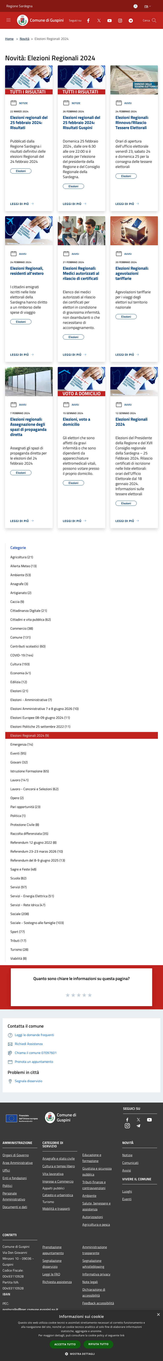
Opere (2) (17, 797)
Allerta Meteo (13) (23, 565)
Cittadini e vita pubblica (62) (30, 619)
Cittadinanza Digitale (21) (28, 610)
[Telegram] (129, 20)
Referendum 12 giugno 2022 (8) (33, 842)
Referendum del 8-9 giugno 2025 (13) (37, 860)
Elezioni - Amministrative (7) (31, 699)
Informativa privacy (96, 1274)
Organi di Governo (16, 1155)
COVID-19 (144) (21, 655)
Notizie (19, 103)
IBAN (6, 1294)
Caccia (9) (17, 601)
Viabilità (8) (18, 958)
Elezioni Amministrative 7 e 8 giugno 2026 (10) (44, 708)
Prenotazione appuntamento (53, 1249)
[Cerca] (154, 20)
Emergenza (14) (21, 744)
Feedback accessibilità (98, 1303)
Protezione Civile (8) (24, 824)
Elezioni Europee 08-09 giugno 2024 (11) (40, 717)
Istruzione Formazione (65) (29, 771)
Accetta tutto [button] (65, 1344)
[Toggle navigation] (8, 20)
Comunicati (130, 1162)
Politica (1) (17, 815)
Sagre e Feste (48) (23, 869)
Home (9, 38)
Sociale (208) (19, 913)
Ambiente (89, 1195)
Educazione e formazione (91, 1157)
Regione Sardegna (19, 5)
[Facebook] (86, 20)
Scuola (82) (18, 878)
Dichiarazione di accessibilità (93, 1292)
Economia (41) (20, 673)
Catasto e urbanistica (57, 1194)
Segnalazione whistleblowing (93, 1263)
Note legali (90, 1281)
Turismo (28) (19, 949)
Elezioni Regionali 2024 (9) (29, 735)
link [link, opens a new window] (122, 1335)
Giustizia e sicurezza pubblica (97, 1171)
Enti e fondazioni (15, 1177)
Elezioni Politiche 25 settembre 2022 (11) (40, 726)
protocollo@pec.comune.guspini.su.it (30, 1309)
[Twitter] (97, 20)
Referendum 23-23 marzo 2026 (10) (36, 851)
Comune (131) (20, 637)
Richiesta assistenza (57, 1281)
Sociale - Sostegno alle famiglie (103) (37, 922)
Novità (24, 38)
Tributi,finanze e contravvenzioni (94, 1184)
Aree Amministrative (18, 1162)
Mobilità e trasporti (56, 1208)
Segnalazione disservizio (52, 1263)
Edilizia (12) (18, 681)
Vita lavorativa (52, 1173)
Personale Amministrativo (14, 1196)
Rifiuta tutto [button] (99, 1344)
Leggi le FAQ (51, 1274)
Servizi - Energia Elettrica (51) (32, 895)
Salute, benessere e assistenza (96, 1206)
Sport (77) (17, 931)
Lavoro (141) (19, 780)
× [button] (158, 1314)
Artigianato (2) (20, 592)
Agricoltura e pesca (96, 1224)
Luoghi (127, 1191)
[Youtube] (108, 20)
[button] (81, 1354)
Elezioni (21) (19, 690)
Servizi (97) (18, 887)
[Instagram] (118, 20)
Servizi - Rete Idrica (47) (27, 904)
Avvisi (123, 103)
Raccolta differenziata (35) (29, 833)
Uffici (6, 1170)
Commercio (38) (21, 628)
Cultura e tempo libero (58, 1166)
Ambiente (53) (20, 574)
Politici (7, 1185)
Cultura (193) (20, 664)
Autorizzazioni (92, 1216)
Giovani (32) (19, 762)
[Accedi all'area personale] (135, 6)
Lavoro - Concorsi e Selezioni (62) (34, 788)
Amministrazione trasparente (94, 1249)
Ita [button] (148, 6)
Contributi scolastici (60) (27, 646)
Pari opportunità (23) (25, 806)
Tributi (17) (18, 940)
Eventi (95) (18, 753)
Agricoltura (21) (21, 557)
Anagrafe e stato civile (58, 1158)
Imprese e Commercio (57, 1181)
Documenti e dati (15, 1206)
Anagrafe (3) (19, 583)
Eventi (127, 1199)
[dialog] (81, 1335)
